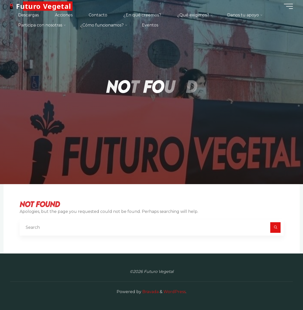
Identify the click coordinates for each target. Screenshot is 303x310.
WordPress (174, 291)
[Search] (275, 227)
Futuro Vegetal (43, 6)
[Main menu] (288, 6)
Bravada (150, 291)
